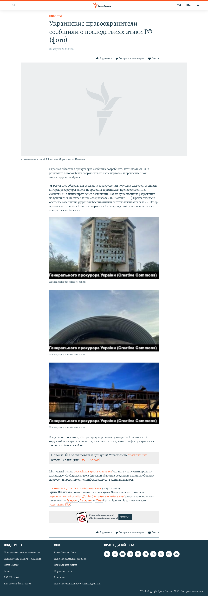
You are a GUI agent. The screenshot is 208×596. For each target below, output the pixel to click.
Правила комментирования (70, 559)
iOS (82, 460)
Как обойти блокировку (17, 583)
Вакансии (59, 577)
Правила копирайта (65, 565)
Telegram (72, 500)
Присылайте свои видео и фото (22, 553)
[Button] (104, 58)
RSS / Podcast (11, 577)
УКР (179, 5)
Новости (55, 16)
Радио (7, 571)
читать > (125, 517)
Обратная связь (63, 571)
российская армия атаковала (93, 471)
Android (93, 460)
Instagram (85, 500)
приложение (137, 455)
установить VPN (59, 504)
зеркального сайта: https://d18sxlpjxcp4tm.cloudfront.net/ (86, 496)
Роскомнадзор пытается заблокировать (75, 488)
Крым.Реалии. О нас (65, 553)
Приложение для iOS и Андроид (22, 559)
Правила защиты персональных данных (77, 583)
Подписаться (11, 565)
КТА (188, 5)
